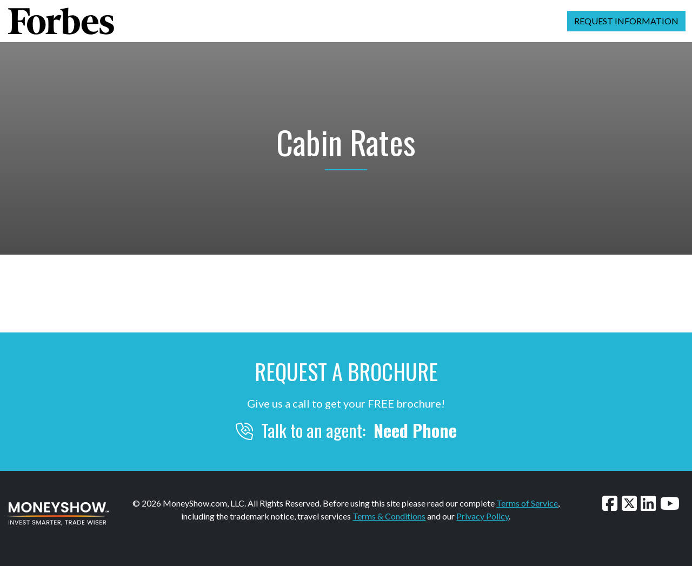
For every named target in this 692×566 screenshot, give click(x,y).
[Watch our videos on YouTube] (670, 503)
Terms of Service (527, 503)
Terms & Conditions (388, 516)
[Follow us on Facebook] (609, 503)
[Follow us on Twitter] (629, 503)
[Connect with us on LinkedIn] (648, 503)
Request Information (626, 21)
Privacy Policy (482, 516)
